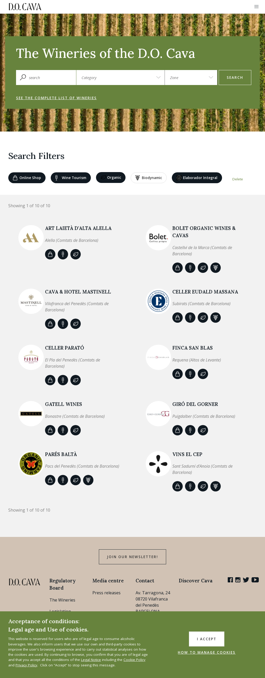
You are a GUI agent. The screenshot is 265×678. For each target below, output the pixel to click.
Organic (111, 177)
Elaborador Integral (196, 177)
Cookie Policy (134, 659)
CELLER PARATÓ (64, 348)
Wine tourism (70, 177)
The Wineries (62, 600)
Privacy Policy (26, 665)
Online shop (27, 177)
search (235, 77)
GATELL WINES (63, 404)
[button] (256, 6)
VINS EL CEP (187, 454)
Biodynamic (148, 177)
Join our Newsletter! (132, 556)
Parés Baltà (61, 454)
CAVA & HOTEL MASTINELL (78, 292)
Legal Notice (91, 659)
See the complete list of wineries (56, 98)
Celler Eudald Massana (205, 292)
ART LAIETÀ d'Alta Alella (78, 228)
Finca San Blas (192, 348)
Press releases (106, 593)
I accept (206, 639)
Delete (237, 179)
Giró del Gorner (195, 404)
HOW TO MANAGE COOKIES (206, 652)
